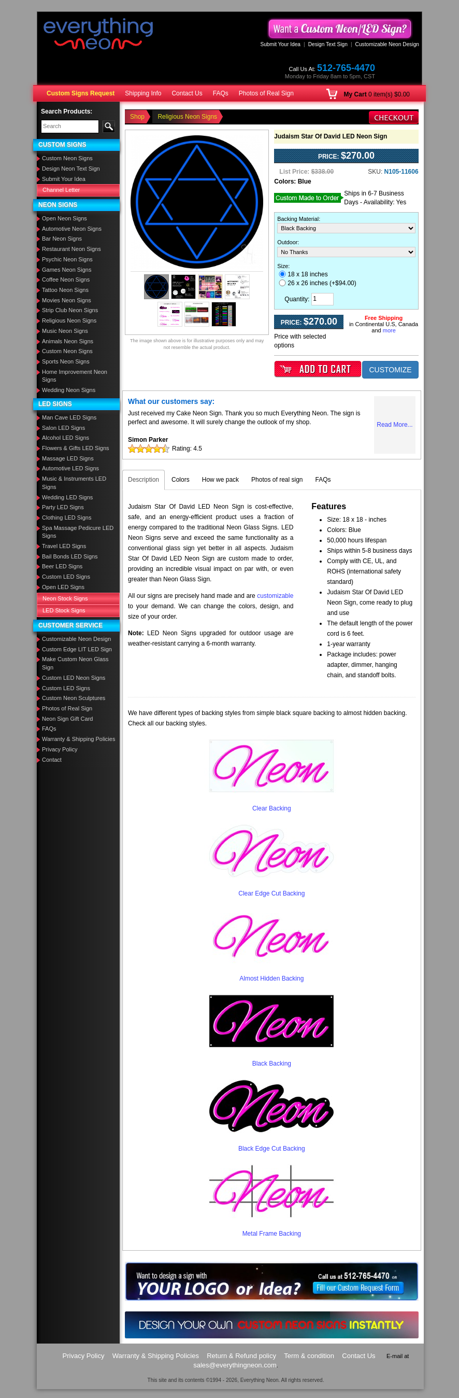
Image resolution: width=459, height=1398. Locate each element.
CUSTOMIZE (390, 370)
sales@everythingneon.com (235, 1365)
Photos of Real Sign (266, 93)
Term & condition (309, 1356)
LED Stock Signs (63, 610)
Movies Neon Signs (66, 300)
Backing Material (298, 219)
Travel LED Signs (64, 546)
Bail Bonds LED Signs (70, 556)
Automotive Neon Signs (72, 229)
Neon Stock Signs (65, 598)
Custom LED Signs (66, 577)
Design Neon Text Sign (71, 168)
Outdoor (287, 242)
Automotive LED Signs (70, 468)
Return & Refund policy (241, 1356)
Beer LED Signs (62, 566)
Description (143, 479)
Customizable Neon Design (387, 44)
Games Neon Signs (66, 270)
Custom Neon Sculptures (73, 698)
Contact (52, 760)
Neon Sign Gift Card (67, 719)
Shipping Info (143, 93)
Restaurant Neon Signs (71, 249)
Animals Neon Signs (67, 341)
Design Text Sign (328, 44)
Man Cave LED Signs (69, 417)
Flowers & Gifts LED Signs (75, 448)
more (389, 330)
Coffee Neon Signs (66, 279)
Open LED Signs (63, 587)
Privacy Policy (59, 749)
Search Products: (66, 111)
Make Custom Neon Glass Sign (75, 663)
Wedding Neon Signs (68, 390)
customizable (275, 595)
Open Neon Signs (64, 218)
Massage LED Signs (68, 458)
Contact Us (186, 93)
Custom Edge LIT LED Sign (77, 649)
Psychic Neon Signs (67, 259)
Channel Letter (61, 190)
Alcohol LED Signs (65, 438)
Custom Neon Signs (67, 158)
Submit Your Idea (280, 44)
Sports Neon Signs (66, 361)
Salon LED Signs (63, 428)
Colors (180, 479)
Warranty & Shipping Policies (78, 739)
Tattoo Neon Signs (65, 290)
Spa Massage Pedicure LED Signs (77, 532)
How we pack (220, 479)
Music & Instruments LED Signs (74, 483)
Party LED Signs (63, 507)
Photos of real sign (277, 479)
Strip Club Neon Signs (70, 310)
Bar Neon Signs (62, 238)
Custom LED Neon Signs (73, 678)
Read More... (394, 424)
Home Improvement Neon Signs (74, 376)
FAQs (220, 93)
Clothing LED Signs (66, 517)
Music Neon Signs (65, 331)
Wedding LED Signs (67, 497)
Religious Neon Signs (69, 320)
